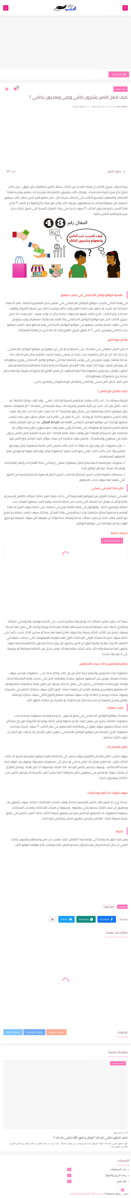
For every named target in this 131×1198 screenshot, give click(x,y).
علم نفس (97, 1181)
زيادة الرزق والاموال (97, 1175)
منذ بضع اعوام (119, 1132)
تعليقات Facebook (34, 1032)
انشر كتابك (120, 89)
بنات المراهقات (97, 1169)
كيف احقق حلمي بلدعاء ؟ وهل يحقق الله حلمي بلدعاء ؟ (90, 1137)
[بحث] (5, 8)
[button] (106, 919)
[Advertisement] (65, 43)
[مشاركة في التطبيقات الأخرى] (52, 919)
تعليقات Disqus (13, 1032)
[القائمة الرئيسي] (125, 8)
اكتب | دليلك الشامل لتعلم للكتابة (86, 1193)
